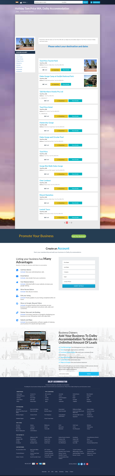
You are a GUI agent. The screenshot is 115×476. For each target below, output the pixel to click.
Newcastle (61, 424)
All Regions (18, 407)
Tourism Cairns (90, 449)
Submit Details (79, 284)
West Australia (33, 409)
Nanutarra (19, 63)
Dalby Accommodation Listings (85, 474)
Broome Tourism (76, 453)
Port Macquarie (76, 426)
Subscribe (32, 397)
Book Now (55, 69)
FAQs (18, 399)
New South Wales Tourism (34, 448)
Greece (46, 397)
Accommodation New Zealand (64, 455)
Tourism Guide (47, 454)
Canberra (32, 424)
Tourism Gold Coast (91, 447)
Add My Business (78, 234)
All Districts (18, 435)
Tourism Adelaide (48, 449)
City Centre (89, 439)
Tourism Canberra (77, 447)
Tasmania (89, 410)
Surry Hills (75, 440)
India (88, 395)
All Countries (48, 392)
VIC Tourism (47, 447)
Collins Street (33, 439)
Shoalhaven (89, 412)
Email (45, 69)
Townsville (46, 426)
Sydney (32, 423)
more (70, 220)
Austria (88, 397)
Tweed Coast (90, 414)
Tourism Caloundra (48, 451)
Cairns (74, 424)
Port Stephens (47, 412)
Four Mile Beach (62, 440)
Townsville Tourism (48, 453)
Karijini (18, 54)
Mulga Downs (20, 61)
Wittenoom (19, 67)
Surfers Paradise (48, 435)
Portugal (75, 397)
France (60, 393)
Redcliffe (32, 426)
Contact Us (33, 392)
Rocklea (18, 65)
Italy (46, 393)
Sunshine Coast (90, 409)
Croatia (46, 395)
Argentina (89, 399)
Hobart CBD (75, 437)
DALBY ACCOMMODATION (57, 379)
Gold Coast (75, 423)
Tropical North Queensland (62, 413)
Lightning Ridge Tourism (78, 451)
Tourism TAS (90, 453)
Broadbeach (33, 437)
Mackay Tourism (62, 451)
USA (52, 469)
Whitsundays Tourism (78, 449)
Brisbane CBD (62, 437)
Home (17, 11)
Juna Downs (19, 57)
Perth (60, 423)
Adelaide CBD (19, 437)
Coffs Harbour (33, 428)
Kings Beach (47, 439)
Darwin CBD (47, 437)
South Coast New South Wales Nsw (78, 409)
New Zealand (90, 392)
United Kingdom (62, 395)
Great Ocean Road (48, 416)
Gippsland (75, 414)
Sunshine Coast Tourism (64, 449)
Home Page (19, 392)
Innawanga (19, 69)
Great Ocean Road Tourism (34, 451)
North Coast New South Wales (21, 409)
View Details (66, 69)
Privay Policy (33, 399)
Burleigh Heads (33, 440)
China (66, 469)
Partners (19, 395)
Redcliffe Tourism (63, 453)
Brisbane (89, 423)
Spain (74, 393)
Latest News (20, 397)
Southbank (75, 435)
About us (32, 393)
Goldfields (32, 416)
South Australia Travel (35, 454)
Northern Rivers (48, 409)
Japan (46, 399)
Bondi (88, 437)
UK (49, 469)
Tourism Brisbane (20, 451)
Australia (61, 392)
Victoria (46, 407)
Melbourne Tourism (91, 451)
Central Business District (93, 435)
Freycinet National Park (92, 440)
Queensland (61, 407)
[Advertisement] (57, 25)
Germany (89, 393)
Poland (60, 397)
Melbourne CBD (34, 435)
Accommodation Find (21, 447)
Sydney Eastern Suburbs (64, 435)
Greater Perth (33, 412)
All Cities (18, 423)
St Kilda (18, 439)
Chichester (19, 71)
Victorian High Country (78, 412)
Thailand (75, 399)
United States (76, 392)
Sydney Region (90, 407)
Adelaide (18, 424)
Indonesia (61, 399)
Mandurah (61, 426)
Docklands (18, 440)
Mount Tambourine (20, 428)
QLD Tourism (62, 447)
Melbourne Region (77, 407)
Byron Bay (18, 426)
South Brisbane (62, 439)
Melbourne (46, 423)
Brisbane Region (20, 412)
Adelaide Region (20, 416)
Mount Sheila (19, 59)
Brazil (74, 395)
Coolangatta (76, 439)
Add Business (96, 2)
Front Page (32, 395)
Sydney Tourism (19, 454)
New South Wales (34, 407)
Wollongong (90, 424)
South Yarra (47, 440)
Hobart (88, 426)
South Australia (62, 409)
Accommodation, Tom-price (27, 11)
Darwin (46, 424)
